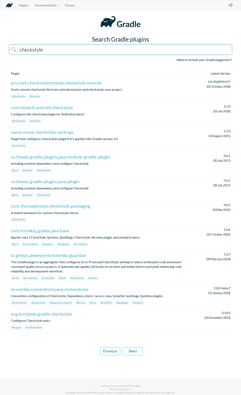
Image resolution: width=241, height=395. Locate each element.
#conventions (30, 244)
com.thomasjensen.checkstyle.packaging (50, 206)
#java (15, 170)
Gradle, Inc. (125, 389)
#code (15, 278)
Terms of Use (108, 385)
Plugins (24, 5)
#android (35, 121)
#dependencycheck (61, 302)
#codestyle (48, 278)
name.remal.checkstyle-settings (42, 132)
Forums (70, 5)
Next (133, 351)
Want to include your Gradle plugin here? (204, 60)
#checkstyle (18, 96)
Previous (110, 351)
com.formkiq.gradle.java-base (40, 230)
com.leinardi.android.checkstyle (42, 107)
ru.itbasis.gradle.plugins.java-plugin (45, 181)
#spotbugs (63, 244)
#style (62, 278)
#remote (35, 96)
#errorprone (30, 278)
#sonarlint (106, 302)
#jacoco (80, 302)
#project (16, 327)
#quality (93, 278)
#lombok (28, 170)
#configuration (34, 327)
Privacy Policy (127, 385)
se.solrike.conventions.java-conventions (49, 289)
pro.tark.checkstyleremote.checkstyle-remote (56, 82)
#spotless (47, 244)
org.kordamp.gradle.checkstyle (41, 314)
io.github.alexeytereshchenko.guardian (48, 255)
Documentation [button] (47, 5)
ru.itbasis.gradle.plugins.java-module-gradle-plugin (60, 156)
